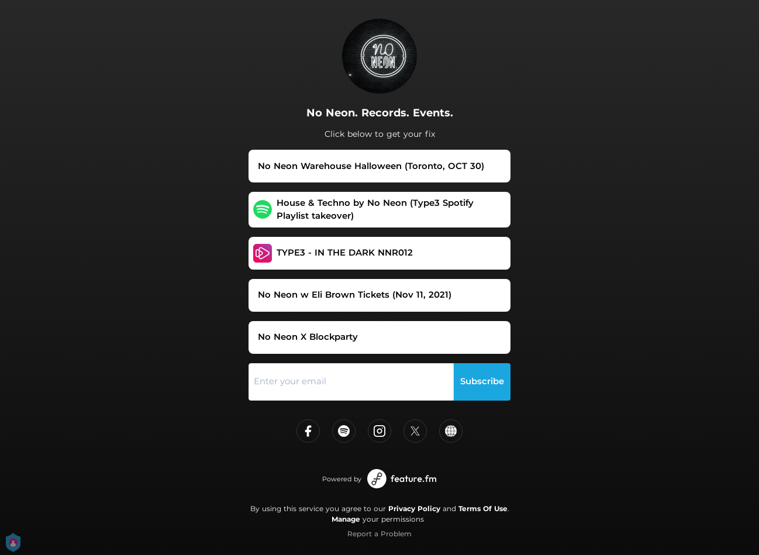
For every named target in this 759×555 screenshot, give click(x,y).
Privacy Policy (414, 508)
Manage (346, 519)
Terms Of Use (483, 508)
